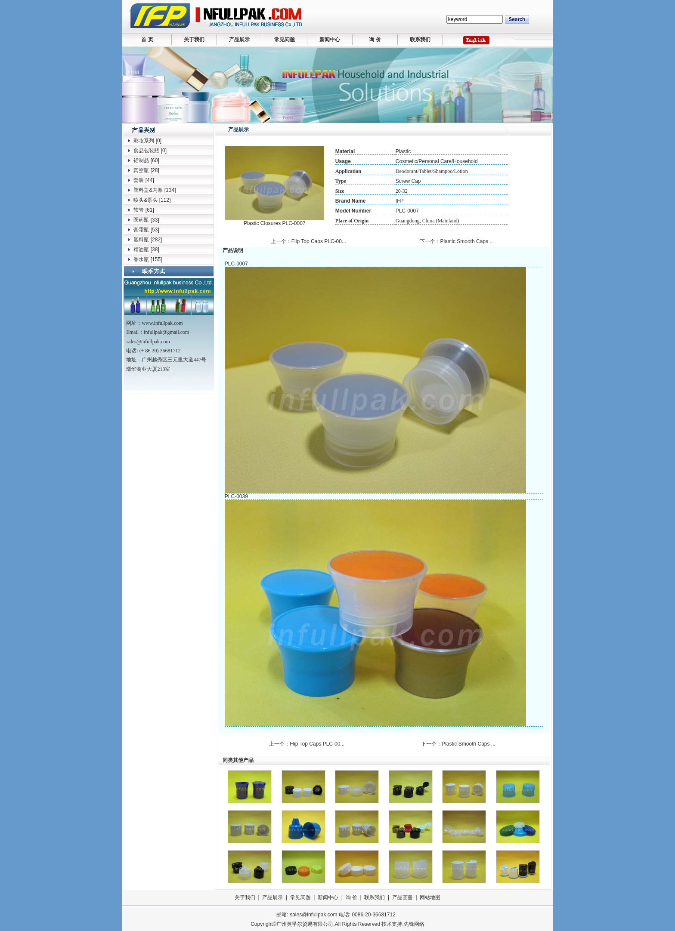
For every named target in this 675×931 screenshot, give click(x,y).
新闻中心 (329, 40)
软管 (138, 210)
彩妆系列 (143, 141)
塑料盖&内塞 (148, 190)
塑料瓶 (141, 240)
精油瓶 (141, 250)
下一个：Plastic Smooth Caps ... (457, 241)
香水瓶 (141, 259)
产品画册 (402, 897)
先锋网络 (414, 924)
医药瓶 (141, 220)
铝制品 (141, 160)
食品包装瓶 (146, 151)
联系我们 (420, 40)
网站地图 (430, 897)
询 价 (375, 40)
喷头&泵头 (145, 200)
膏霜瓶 (141, 230)
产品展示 (239, 40)
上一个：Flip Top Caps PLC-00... (309, 241)
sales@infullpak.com (313, 915)
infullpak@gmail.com (166, 332)
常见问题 (284, 40)
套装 (138, 180)
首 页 (147, 40)
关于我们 (194, 40)
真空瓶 (141, 170)
